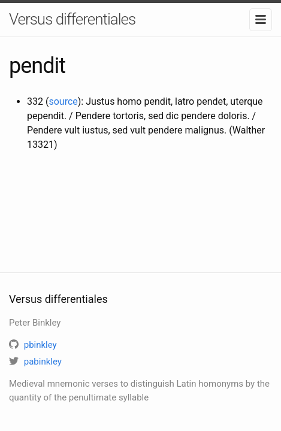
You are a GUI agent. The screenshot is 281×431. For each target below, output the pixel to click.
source (63, 101)
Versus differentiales (72, 19)
